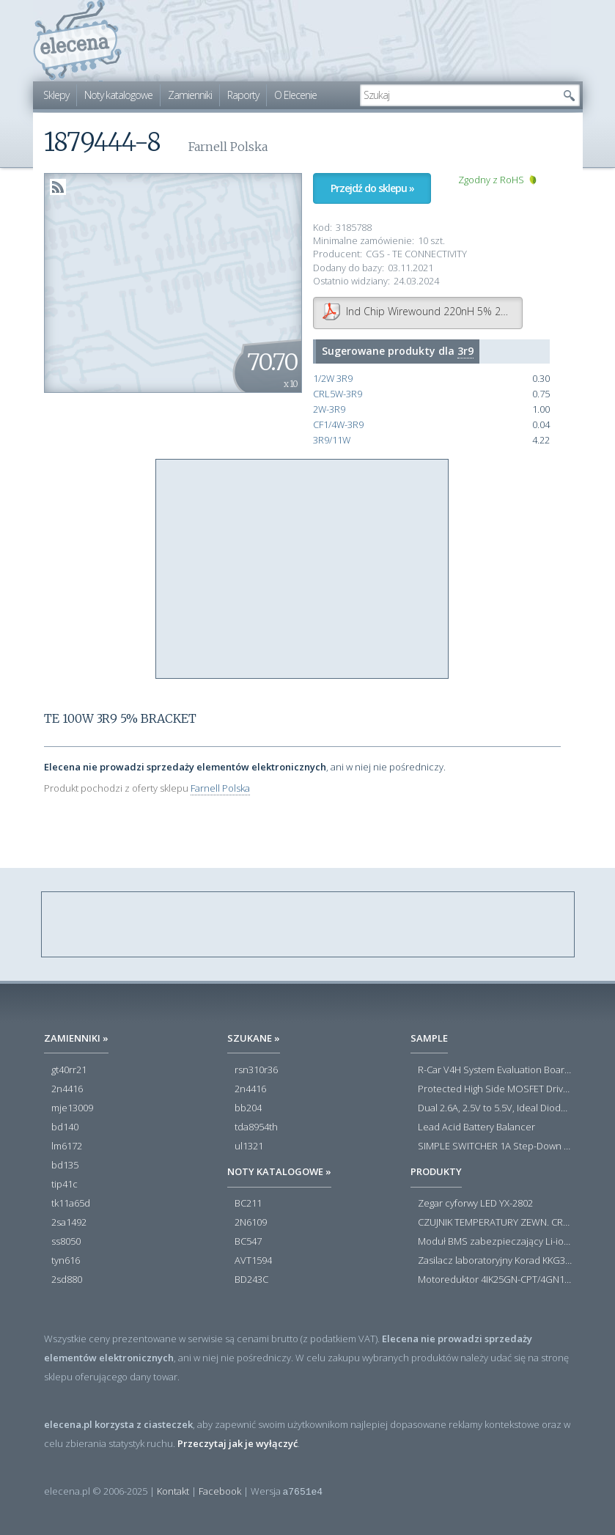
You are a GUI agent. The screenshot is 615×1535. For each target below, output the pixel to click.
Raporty (243, 95)
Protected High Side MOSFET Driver (495, 1089)
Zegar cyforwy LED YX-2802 (475, 1204)
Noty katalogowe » (279, 1171)
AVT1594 (253, 1261)
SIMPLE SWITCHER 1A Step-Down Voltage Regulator (495, 1146)
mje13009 (72, 1108)
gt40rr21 (68, 1070)
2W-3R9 (329, 409)
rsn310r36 (256, 1070)
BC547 (248, 1242)
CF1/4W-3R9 (338, 425)
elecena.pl (77, 40)
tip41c (64, 1184)
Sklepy (56, 95)
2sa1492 (68, 1223)
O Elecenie (295, 95)
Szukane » (253, 1038)
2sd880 (66, 1280)
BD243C (251, 1280)
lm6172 (66, 1146)
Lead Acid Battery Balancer (476, 1127)
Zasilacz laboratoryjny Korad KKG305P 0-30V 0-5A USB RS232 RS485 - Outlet (495, 1261)
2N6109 (251, 1223)
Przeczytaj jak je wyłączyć (237, 1443)
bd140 (64, 1127)
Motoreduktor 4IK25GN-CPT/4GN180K (495, 1280)
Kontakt (173, 1491)
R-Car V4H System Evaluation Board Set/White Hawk (495, 1070)
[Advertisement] (302, 570)
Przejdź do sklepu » (372, 188)
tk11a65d (70, 1204)
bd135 (64, 1165)
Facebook (220, 1491)
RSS (58, 187)
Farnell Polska (220, 788)
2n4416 (67, 1089)
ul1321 (249, 1146)
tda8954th (256, 1127)
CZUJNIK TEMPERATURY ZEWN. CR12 (495, 1223)
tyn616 (65, 1261)
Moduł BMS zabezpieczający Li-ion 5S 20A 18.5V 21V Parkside (495, 1242)
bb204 (248, 1108)
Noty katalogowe (118, 95)
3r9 (465, 351)
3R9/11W (331, 440)
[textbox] (459, 95)
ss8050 (66, 1242)
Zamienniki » (76, 1038)
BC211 (248, 1204)
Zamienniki (190, 95)
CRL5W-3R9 (337, 394)
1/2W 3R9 (333, 378)
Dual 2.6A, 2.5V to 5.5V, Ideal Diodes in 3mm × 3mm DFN (495, 1108)
